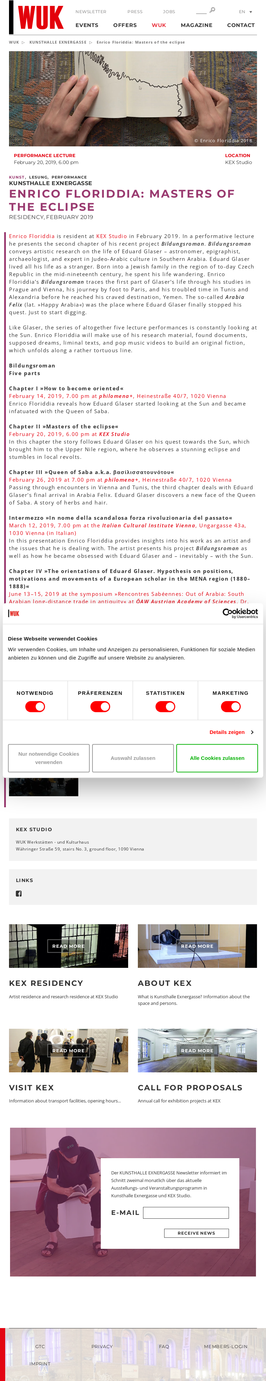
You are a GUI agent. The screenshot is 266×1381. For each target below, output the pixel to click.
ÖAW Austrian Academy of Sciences (186, 601)
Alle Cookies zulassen (217, 758)
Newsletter (91, 11)
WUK (159, 25)
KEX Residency (46, 983)
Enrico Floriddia (32, 236)
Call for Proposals (190, 1087)
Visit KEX (31, 1087)
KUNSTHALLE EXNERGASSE (58, 42)
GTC (40, 1346)
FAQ (164, 1346)
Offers (125, 25)
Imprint (40, 1363)
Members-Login (226, 1346)
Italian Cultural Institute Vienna (149, 525)
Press (134, 11)
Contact (241, 25)
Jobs (169, 11)
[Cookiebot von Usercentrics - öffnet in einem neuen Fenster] (227, 613)
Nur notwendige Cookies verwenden (48, 758)
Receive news (196, 1233)
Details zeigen (227, 732)
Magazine (196, 25)
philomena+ (116, 395)
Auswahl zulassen (132, 758)
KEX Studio (111, 236)
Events (87, 25)
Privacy (102, 1346)
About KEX (165, 983)
